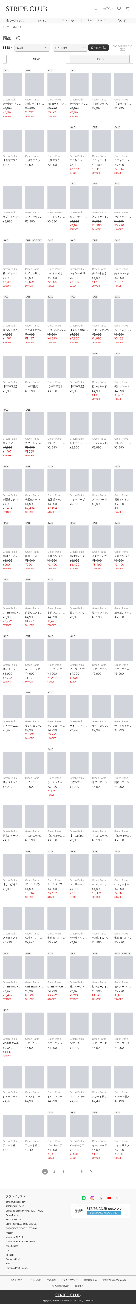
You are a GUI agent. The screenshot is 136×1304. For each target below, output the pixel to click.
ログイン (108, 8)
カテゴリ (42, 20)
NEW (36, 59)
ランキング (68, 20)
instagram (92, 1198)
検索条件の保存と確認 (122, 47)
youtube (109, 1198)
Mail (117, 1198)
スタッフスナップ (95, 20)
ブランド (121, 20)
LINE (83, 1198)
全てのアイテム (15, 20)
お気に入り (119, 8)
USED (100, 59)
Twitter (100, 1198)
